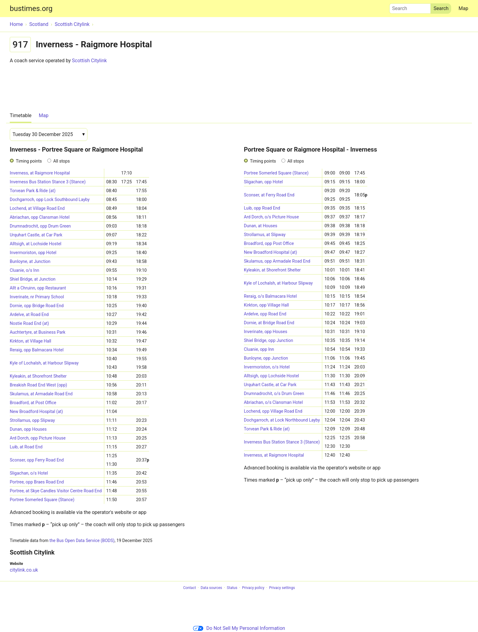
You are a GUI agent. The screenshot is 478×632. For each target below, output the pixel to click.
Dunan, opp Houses (28, 429)
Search (410, 7)
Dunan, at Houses (260, 225)
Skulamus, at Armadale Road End (41, 393)
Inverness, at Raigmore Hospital (40, 173)
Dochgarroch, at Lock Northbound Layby (282, 420)
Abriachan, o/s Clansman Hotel (273, 402)
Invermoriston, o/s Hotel (267, 366)
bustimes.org (31, 8)
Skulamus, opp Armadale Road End (277, 261)
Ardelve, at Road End (29, 314)
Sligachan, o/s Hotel (29, 473)
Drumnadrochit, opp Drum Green (40, 226)
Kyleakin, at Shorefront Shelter (38, 376)
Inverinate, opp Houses (265, 331)
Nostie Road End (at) (29, 323)
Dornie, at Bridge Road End (269, 322)
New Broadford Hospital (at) (36, 411)
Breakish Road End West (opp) (38, 384)
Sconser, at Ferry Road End (269, 194)
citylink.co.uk (24, 570)
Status (232, 588)
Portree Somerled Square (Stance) (42, 499)
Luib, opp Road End (262, 208)
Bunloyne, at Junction (30, 261)
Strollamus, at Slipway (265, 234)
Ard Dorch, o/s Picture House (271, 216)
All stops (61, 161)
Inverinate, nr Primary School (37, 296)
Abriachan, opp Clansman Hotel (40, 217)
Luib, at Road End (26, 446)
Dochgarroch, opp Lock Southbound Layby (50, 199)
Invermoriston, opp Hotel (33, 252)
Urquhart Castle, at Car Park (36, 234)
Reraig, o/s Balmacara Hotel (270, 296)
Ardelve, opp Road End (265, 313)
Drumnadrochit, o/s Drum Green (274, 393)
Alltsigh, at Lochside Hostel (35, 243)
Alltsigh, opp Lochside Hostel (271, 375)
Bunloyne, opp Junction (266, 358)
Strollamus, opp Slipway (32, 420)
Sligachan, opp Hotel (263, 181)
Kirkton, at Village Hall (30, 341)
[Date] (48, 134)
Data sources (211, 588)
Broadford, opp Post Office (269, 243)
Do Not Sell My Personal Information (239, 628)
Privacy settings (282, 588)
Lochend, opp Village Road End (273, 411)
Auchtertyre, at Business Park (37, 332)
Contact (189, 588)
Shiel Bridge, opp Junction (268, 340)
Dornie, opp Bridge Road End (37, 305)
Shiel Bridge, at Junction (32, 279)
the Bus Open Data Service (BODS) (81, 540)
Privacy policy (253, 588)
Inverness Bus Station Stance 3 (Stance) (48, 181)
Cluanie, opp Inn (259, 349)
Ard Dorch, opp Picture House (38, 438)
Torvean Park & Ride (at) (32, 190)
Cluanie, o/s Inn (24, 270)
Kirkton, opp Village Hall (266, 305)
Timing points (29, 161)
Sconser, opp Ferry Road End (37, 460)
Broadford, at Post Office (33, 402)
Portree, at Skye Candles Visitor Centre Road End (56, 490)
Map (463, 8)
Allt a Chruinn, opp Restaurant (38, 287)
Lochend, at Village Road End (37, 208)
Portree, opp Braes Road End (37, 481)
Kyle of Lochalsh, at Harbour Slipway (44, 363)
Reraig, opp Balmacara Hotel (36, 349)
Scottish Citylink (89, 60)
